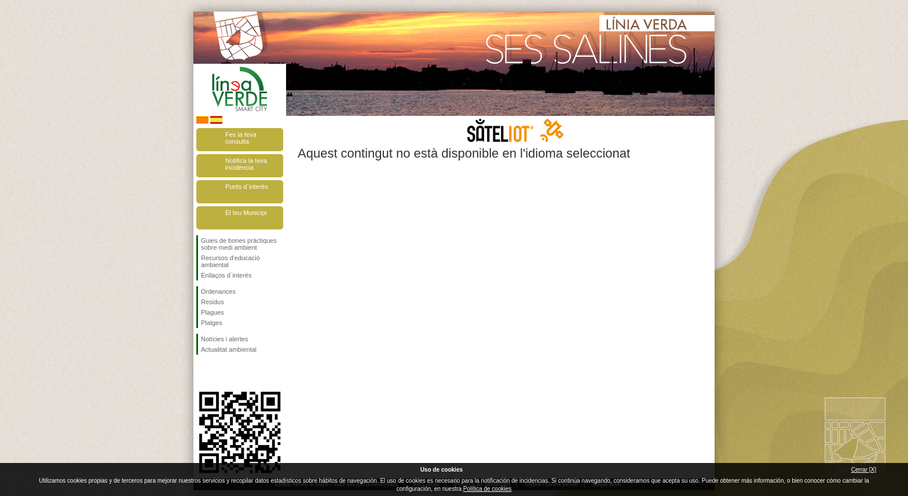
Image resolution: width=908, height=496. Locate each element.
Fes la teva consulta (241, 138)
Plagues (212, 312)
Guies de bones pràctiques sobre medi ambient (239, 244)
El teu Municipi (246, 212)
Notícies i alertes (224, 338)
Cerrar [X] (863, 469)
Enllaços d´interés (226, 275)
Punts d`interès (246, 186)
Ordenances (218, 291)
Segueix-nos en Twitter (222, 373)
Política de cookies (487, 489)
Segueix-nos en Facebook (203, 373)
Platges (211, 322)
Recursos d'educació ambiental (230, 261)
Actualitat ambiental (229, 349)
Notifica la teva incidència (246, 164)
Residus (212, 301)
